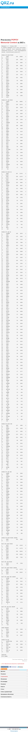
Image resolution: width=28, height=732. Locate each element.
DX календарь (4, 681)
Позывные (3, 674)
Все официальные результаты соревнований (13, 663)
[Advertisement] (14, 23)
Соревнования (4, 676)
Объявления (4, 679)
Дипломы (3, 671)
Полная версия (14, 731)
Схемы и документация (6, 691)
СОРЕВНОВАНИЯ (5, 7)
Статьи (2, 689)
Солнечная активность (6, 696)
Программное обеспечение (7, 694)
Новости (3, 686)
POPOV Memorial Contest (9, 41)
